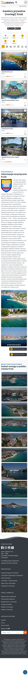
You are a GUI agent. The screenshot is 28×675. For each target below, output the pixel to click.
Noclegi (3, 6)
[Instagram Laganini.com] (5, 547)
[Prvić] (14, 299)
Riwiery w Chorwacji (7, 607)
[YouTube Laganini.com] (9, 547)
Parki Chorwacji (5, 578)
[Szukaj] (16, 2)
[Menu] (25, 2)
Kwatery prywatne (6, 604)
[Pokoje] (14, 46)
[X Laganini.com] (12, 547)
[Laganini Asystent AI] (25, 672)
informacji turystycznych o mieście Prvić (14, 24)
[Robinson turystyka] (22, 46)
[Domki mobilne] (18, 46)
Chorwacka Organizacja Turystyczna (12, 575)
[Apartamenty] (7, 46)
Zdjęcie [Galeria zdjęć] (11, 28)
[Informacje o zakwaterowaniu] (25, 74)
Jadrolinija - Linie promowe (9, 581)
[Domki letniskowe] (10, 46)
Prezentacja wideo (17, 349)
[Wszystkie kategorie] (3, 46)
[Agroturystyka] (26, 46)
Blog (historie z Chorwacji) (9, 602)
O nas (3, 623)
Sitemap (14, 563)
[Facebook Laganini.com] (2, 547)
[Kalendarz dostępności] (25, 77)
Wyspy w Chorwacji (7, 609)
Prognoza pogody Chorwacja (9, 573)
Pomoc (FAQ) (5, 625)
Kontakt (3, 620)
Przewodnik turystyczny (8, 599)
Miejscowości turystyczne (8, 596)
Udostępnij (23, 6)
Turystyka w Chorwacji (7, 586)
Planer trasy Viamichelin (8, 583)
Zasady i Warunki (6, 563)
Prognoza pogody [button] (18, 354)
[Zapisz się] (25, 632)
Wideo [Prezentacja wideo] (17, 28)
